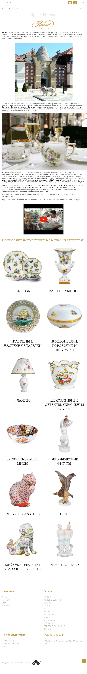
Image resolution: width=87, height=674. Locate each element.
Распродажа (49, 620)
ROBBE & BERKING (52, 600)
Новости (6, 600)
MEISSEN (48, 597)
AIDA (46, 609)
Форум (5, 647)
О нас (4, 597)
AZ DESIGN (49, 612)
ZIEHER (47, 629)
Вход (82, 3)
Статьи (5, 603)
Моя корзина (8, 641)
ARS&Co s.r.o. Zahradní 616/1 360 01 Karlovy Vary (63, 642)
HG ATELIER (49, 614)
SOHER (47, 617)
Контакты (6, 606)
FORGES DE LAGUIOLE (54, 626)
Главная (5, 9)
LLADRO (47, 603)
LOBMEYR (48, 623)
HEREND (48, 606)
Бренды (12, 9)
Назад (82, 9)
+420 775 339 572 (53, 635)
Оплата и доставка (10, 644)
